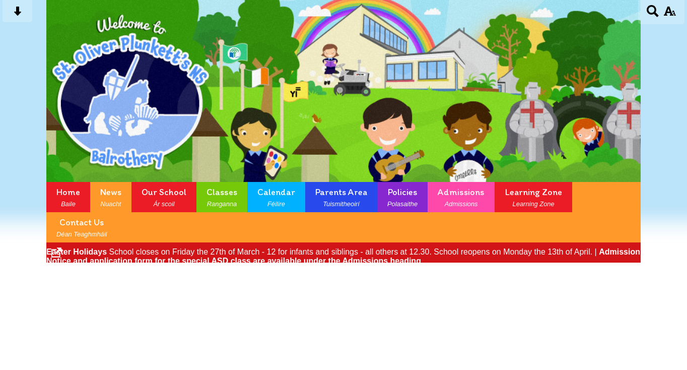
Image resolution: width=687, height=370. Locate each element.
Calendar (276, 197)
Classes (222, 197)
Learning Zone (533, 197)
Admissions (461, 197)
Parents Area (341, 197)
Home (68, 197)
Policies (402, 197)
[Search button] (653, 14)
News (110, 197)
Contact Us (81, 227)
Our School (164, 197)
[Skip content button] (17, 14)
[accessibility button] (669, 14)
